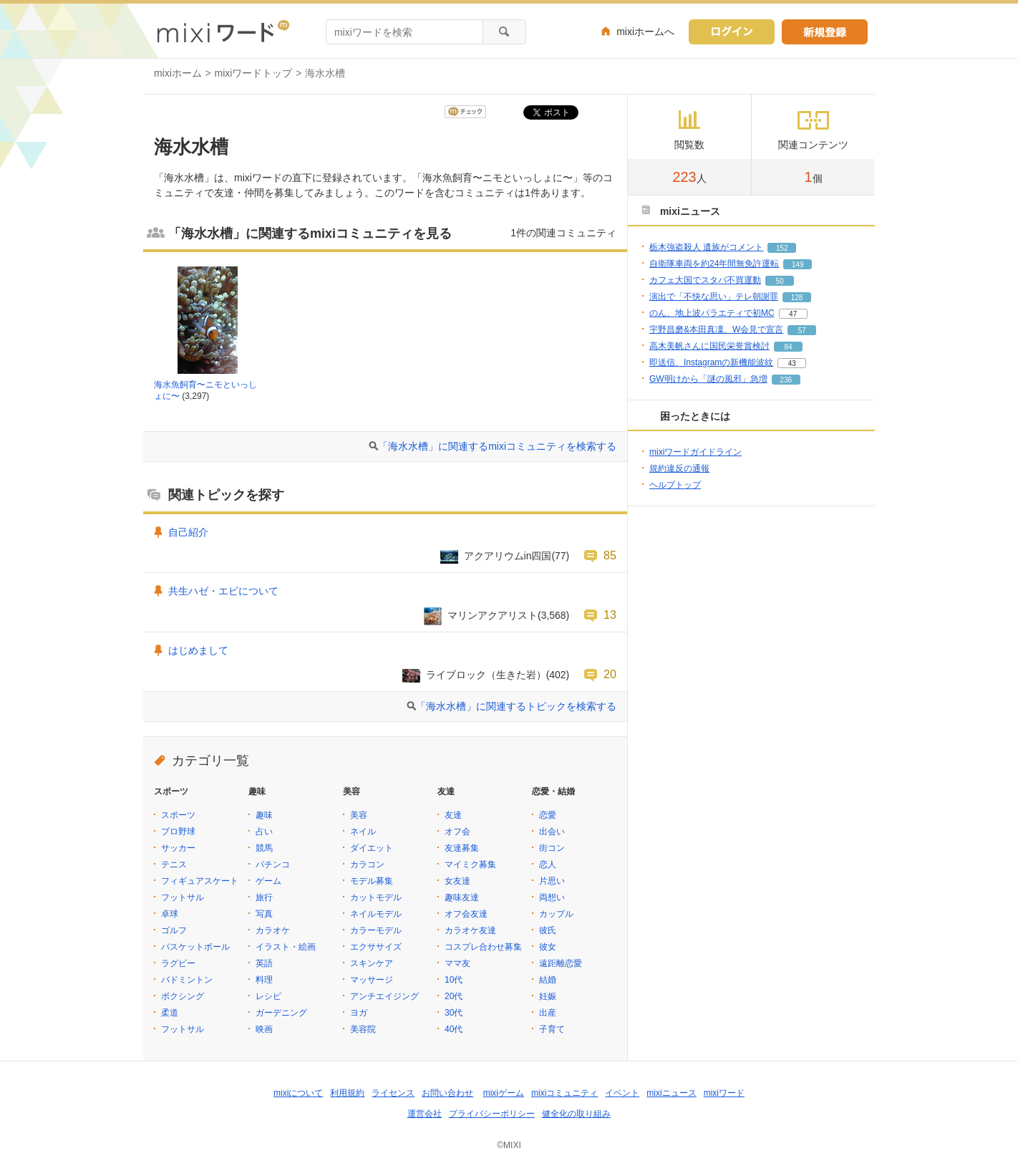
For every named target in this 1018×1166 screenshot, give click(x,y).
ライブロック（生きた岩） (486, 674)
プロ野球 (178, 832)
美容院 (363, 1029)
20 (609, 674)
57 (802, 330)
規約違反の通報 (679, 468)
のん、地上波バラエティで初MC (712, 313)
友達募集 (462, 848)
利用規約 (347, 1093)
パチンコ (273, 864)
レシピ (268, 996)
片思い (552, 881)
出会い (552, 832)
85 (609, 555)
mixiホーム (178, 73)
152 (782, 248)
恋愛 (547, 815)
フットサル (182, 897)
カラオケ (273, 930)
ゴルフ (174, 930)
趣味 (264, 815)
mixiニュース (671, 1093)
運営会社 (424, 1114)
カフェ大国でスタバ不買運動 (705, 280)
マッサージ (371, 980)
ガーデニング (281, 1013)
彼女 (547, 947)
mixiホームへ (645, 31)
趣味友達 (462, 897)
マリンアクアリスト (492, 615)
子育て (552, 1029)
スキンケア (371, 963)
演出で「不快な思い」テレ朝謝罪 (713, 297)
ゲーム (268, 881)
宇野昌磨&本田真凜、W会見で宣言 (716, 329)
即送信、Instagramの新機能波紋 (711, 362)
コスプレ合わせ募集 (483, 947)
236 (786, 380)
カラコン (367, 864)
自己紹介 (188, 532)
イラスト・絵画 (286, 947)
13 (609, 614)
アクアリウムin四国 (508, 556)
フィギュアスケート (199, 881)
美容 (358, 815)
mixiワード (724, 1093)
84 (788, 347)
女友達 (457, 881)
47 (793, 314)
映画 (264, 1029)
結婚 (547, 980)
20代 (453, 996)
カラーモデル (376, 930)
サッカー (178, 848)
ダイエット (371, 848)
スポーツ (178, 815)
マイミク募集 (470, 864)
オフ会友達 (466, 914)
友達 (453, 815)
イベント (622, 1093)
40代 (453, 1029)
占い (264, 832)
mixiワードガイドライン (695, 452)
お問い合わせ (447, 1093)
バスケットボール (195, 947)
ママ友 (457, 963)
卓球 (169, 914)
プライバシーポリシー (492, 1114)
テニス (174, 864)
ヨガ (358, 1013)
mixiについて (298, 1093)
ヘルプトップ (675, 485)
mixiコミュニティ (564, 1093)
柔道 (169, 1013)
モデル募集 (371, 881)
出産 (547, 1013)
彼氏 (547, 930)
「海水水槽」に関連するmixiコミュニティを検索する (497, 446)
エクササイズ (376, 947)
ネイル (363, 832)
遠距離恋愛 (560, 963)
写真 (264, 914)
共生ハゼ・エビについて (223, 591)
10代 (453, 980)
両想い (552, 897)
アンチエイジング (384, 996)
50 (779, 281)
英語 (264, 963)
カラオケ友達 (470, 930)
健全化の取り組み (576, 1114)
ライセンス (393, 1093)
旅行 (264, 897)
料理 (264, 980)
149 (798, 265)
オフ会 (457, 832)
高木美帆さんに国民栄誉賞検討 (709, 346)
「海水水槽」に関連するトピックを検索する (516, 706)
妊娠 (547, 996)
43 (792, 363)
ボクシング (182, 996)
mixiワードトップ (254, 73)
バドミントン (187, 980)
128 (797, 298)
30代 (453, 1013)
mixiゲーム (503, 1093)
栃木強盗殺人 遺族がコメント (706, 247)
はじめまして (198, 650)
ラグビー (178, 963)
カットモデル (376, 897)
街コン (552, 848)
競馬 (264, 848)
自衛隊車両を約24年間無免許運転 (714, 264)
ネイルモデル (376, 914)
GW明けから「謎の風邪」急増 (708, 379)
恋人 (547, 864)
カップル (556, 914)
